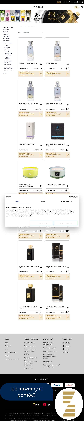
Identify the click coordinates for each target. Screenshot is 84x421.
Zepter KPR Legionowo (11, 352)
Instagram (67, 346)
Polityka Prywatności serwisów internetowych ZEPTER (50, 356)
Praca (6, 349)
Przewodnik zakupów (30, 346)
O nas (6, 342)
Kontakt (7, 355)
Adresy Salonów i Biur (30, 357)
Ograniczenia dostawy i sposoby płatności (30, 350)
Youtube (67, 352)
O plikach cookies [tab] (66, 201)
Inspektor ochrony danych (12, 359)
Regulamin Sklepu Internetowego (48, 343)
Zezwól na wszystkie (66, 223)
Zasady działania (31, 339)
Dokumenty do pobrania (50, 351)
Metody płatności (42, 379)
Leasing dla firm (28, 368)
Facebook (67, 342)
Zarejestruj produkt (29, 342)
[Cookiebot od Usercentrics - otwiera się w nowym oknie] (70, 197)
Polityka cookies (47, 361)
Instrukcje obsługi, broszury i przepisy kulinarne (51, 366)
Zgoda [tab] (17, 201)
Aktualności (8, 346)
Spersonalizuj (42, 223)
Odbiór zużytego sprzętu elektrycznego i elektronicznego (31, 363)
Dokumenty (48, 339)
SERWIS (26, 354)
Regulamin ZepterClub (49, 348)
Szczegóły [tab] (42, 201)
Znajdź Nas (67, 339)
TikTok (66, 349)
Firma (7, 339)
